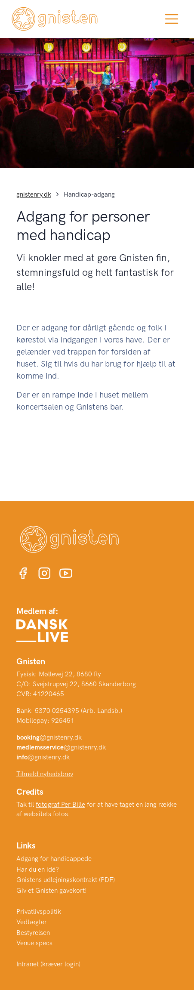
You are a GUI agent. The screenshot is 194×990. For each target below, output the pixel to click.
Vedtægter (31, 922)
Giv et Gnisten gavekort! (51, 890)
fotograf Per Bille (60, 804)
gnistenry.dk (33, 194)
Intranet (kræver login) (48, 964)
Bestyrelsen (33, 933)
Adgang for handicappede (54, 859)
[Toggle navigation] (171, 19)
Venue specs (34, 943)
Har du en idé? (37, 869)
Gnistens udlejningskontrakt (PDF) (65, 880)
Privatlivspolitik (38, 912)
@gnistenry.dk (49, 737)
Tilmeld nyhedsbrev (44, 774)
